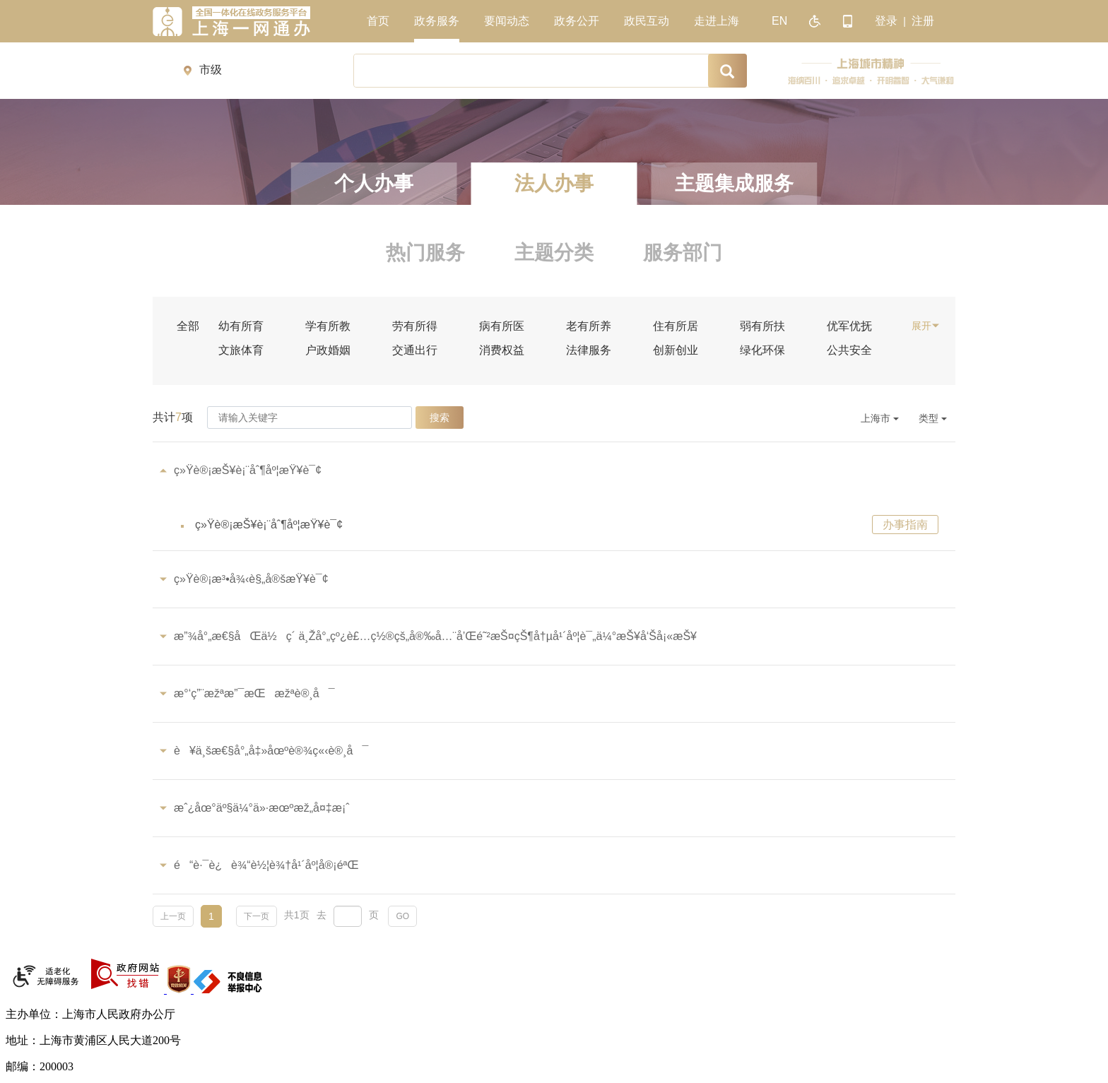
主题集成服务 (734, 183)
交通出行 (414, 350)
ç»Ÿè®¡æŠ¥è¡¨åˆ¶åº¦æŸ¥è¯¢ (269, 525)
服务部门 (682, 253)
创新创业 (675, 350)
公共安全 (849, 350)
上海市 (880, 418)
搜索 (439, 417)
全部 (188, 326)
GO (402, 916)
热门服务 (425, 253)
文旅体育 (241, 350)
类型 (933, 418)
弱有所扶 (762, 326)
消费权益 (501, 350)
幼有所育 (241, 326)
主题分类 (554, 253)
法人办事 (554, 183)
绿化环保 (762, 350)
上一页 (173, 916)
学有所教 (327, 326)
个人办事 (373, 183)
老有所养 (588, 326)
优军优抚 (849, 326)
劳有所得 (414, 326)
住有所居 (675, 326)
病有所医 (501, 326)
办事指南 (905, 525)
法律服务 (588, 350)
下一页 (256, 916)
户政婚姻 (327, 350)
